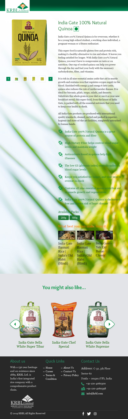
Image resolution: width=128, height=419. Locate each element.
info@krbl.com (92, 393)
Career (49, 371)
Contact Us (70, 371)
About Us (69, 367)
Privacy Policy (71, 375)
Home (49, 367)
